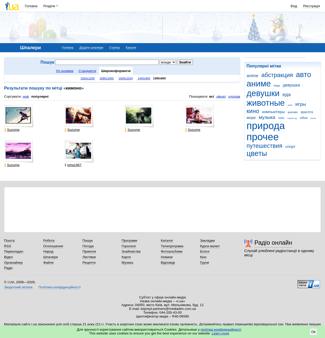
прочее (263, 136)
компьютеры (273, 112)
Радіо (8, 268)
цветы (257, 153)
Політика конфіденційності (59, 287)
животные (266, 103)
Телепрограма (172, 246)
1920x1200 (87, 78)
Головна (31, 6)
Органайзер (13, 262)
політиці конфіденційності (221, 329)
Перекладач (13, 251)
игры (300, 104)
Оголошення (53, 246)
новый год (292, 118)
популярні (39, 96)
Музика (127, 262)
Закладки (207, 240)
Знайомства (131, 251)
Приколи (89, 251)
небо (281, 117)
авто (303, 74)
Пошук (88, 240)
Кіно (203, 257)
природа (266, 125)
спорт (290, 146)
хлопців (234, 96)
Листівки (89, 257)
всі (211, 96)
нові (26, 96)
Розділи (49, 6)
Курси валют (210, 246)
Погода (88, 246)
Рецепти (89, 262)
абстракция (277, 75)
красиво (293, 112)
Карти (126, 257)
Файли (48, 262)
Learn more (220, 333)
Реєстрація (311, 6)
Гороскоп (129, 246)
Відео (8, 257)
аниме (259, 83)
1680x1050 (107, 78)
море (251, 117)
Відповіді (168, 262)
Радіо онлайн (273, 242)
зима (290, 105)
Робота (48, 240)
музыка (267, 117)
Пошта (9, 240)
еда (287, 94)
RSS (7, 246)
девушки (263, 93)
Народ (48, 251)
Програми (129, 240)
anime (252, 75)
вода (277, 85)
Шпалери (50, 257)
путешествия (264, 146)
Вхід (294, 6)
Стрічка (114, 47)
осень (313, 118)
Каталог (167, 240)
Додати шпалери (91, 47)
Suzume (12, 130)
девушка (291, 85)
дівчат (221, 96)
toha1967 (73, 165)
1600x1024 (126, 78)
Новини (167, 257)
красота (307, 112)
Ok (313, 332)
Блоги (204, 251)
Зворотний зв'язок (18, 287)
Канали (131, 47)
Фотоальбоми (171, 251)
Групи (204, 262)
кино (253, 111)
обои (303, 118)
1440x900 (144, 78)
